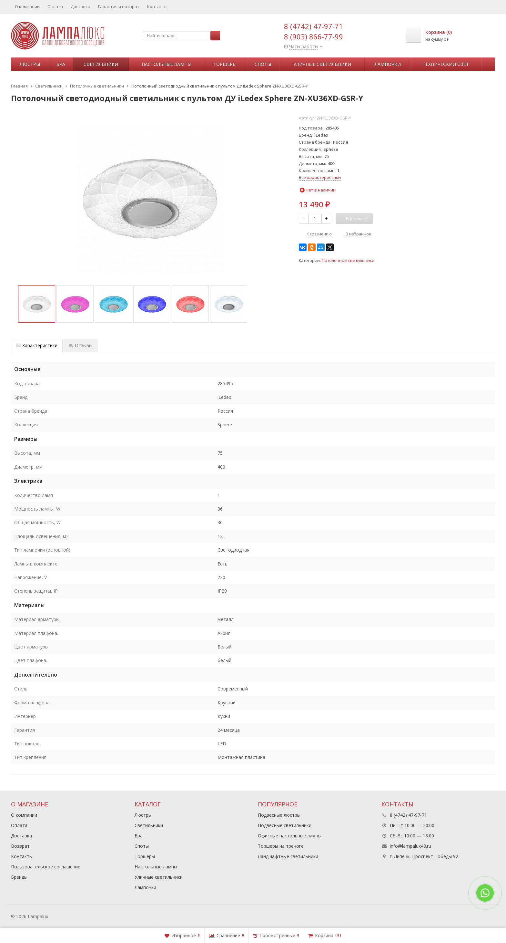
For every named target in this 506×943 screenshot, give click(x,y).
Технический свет (446, 64)
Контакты (157, 6)
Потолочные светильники (348, 260)
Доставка (80, 6)
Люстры (30, 64)
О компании (27, 6)
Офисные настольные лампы (289, 836)
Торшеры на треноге (281, 846)
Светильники (101, 64)
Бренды (19, 877)
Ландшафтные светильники (288, 856)
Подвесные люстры (279, 815)
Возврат (20, 846)
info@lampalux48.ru (410, 846)
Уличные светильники (322, 64)
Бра (60, 64)
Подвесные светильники (284, 825)
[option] (36, 304)
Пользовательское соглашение (45, 867)
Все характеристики (320, 177)
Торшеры (225, 64)
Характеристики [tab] (36, 345)
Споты (263, 64)
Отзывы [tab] (80, 345)
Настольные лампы (166, 64)
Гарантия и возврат (118, 6)
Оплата (55, 6)
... (488, 64)
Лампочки (388, 64)
